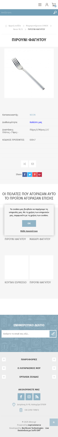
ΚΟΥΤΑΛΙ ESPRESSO (15, 282)
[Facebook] (21, 396)
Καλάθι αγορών (53, 4)
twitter (29, 174)
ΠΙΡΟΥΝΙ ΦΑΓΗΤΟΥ (15, 239)
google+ (39, 174)
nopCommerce (34, 425)
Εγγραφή (52, 334)
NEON (33, 115)
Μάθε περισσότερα (29, 231)
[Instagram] (29, 396)
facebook (24, 174)
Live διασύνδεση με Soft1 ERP (33, 429)
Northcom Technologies (32, 428)
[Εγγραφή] (25, 334)
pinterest (34, 174)
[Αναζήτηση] (26, 12)
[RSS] (36, 396)
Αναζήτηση (55, 12)
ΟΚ (29, 223)
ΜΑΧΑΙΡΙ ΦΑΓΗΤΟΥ (40, 239)
